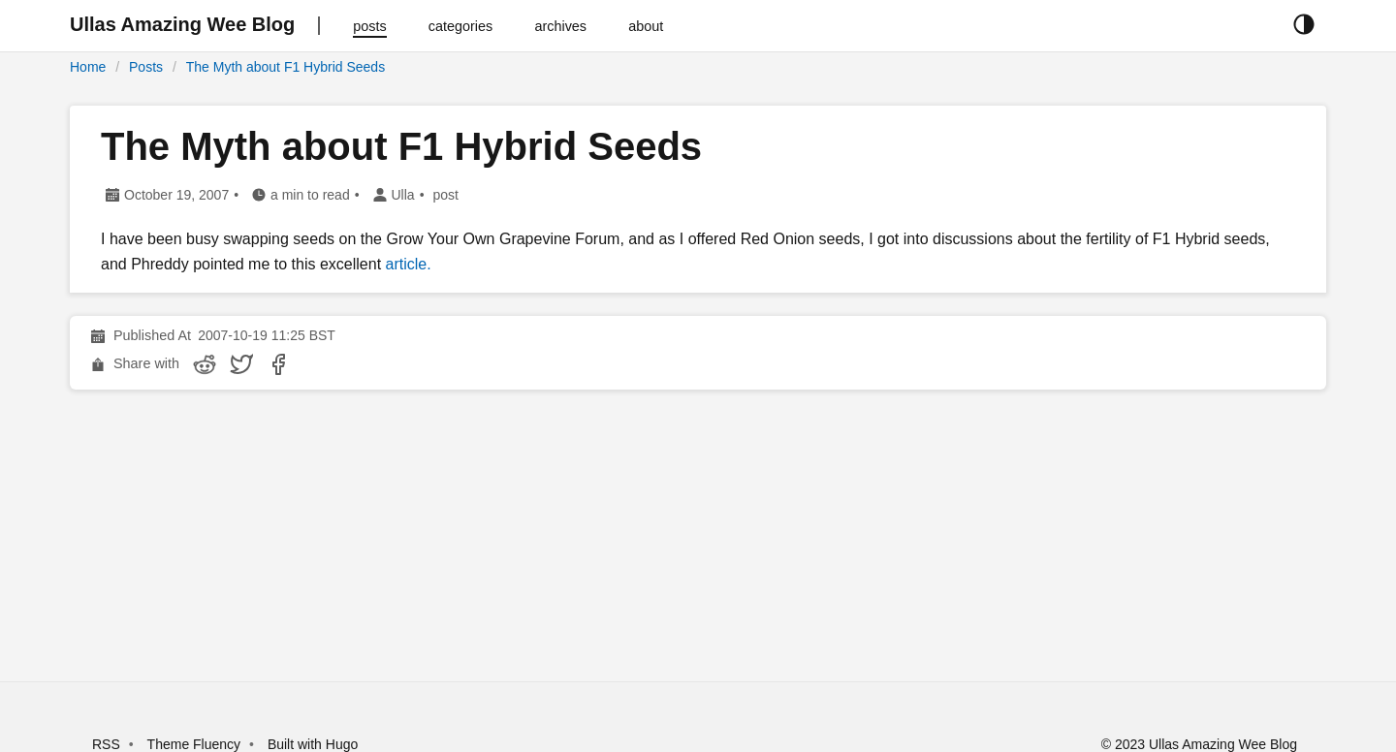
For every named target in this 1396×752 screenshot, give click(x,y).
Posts (146, 67)
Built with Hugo (313, 744)
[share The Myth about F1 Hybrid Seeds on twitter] (241, 364)
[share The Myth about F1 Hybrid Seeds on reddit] (204, 364)
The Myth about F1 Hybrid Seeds (285, 67)
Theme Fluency (195, 744)
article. (408, 264)
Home (88, 67)
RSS (106, 744)
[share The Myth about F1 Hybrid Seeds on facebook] (278, 364)
